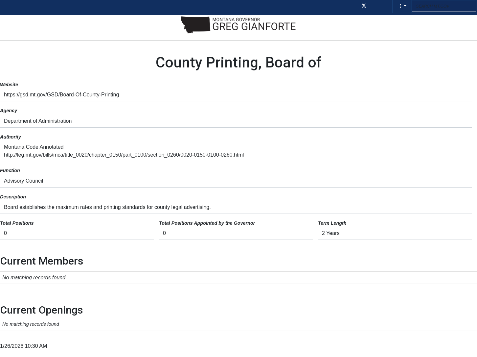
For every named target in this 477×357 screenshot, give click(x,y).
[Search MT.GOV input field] (444, 6)
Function (10, 170)
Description (13, 196)
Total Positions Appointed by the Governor (207, 223)
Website (9, 84)
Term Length (332, 223)
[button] (402, 6)
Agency (8, 110)
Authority (10, 137)
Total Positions (17, 223)
